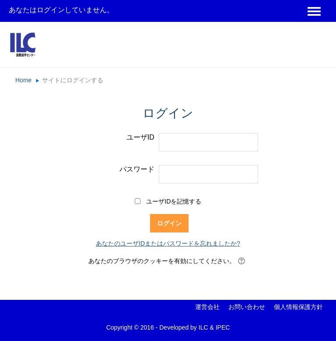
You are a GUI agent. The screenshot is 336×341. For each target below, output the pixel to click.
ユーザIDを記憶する (173, 201)
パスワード (136, 169)
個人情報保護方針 (298, 306)
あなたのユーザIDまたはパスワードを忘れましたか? (168, 243)
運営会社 (207, 306)
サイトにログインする (72, 80)
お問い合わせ (246, 306)
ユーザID (140, 137)
